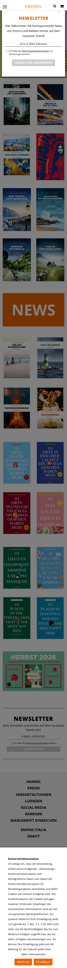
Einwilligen (43, 962)
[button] (55, 6)
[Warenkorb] (62, 7)
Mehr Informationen (33, 954)
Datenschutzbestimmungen (35, 50)
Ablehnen (23, 962)
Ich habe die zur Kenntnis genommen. (31, 52)
